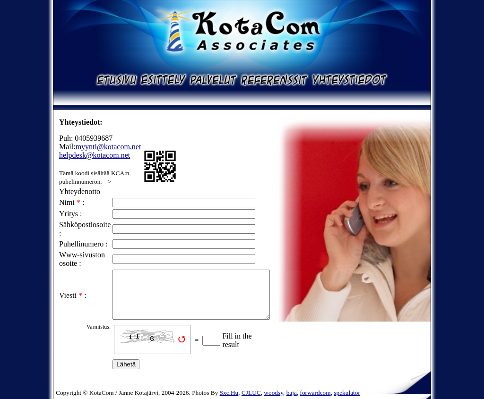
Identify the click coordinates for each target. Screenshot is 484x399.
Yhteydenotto (79, 191)
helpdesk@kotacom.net (94, 155)
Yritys (68, 214)
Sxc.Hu (229, 392)
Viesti (68, 295)
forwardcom (315, 392)
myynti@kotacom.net (108, 147)
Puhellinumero (81, 244)
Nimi (67, 202)
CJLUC (251, 392)
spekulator (347, 392)
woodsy (273, 392)
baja (291, 392)
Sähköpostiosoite (85, 225)
